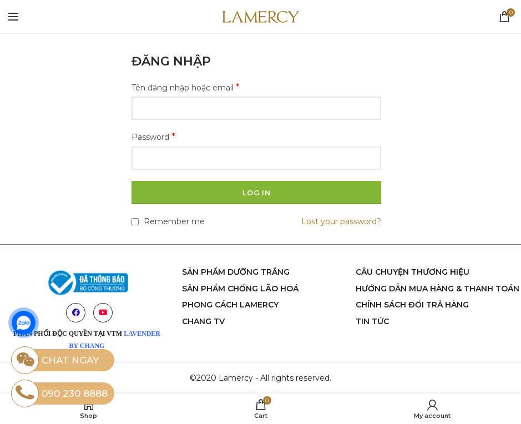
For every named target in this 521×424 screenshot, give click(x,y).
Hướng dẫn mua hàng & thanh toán (437, 289)
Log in (256, 192)
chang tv (203, 321)
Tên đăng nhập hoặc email (185, 87)
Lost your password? (341, 221)
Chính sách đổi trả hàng (412, 305)
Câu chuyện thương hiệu (412, 272)
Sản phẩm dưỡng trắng (236, 272)
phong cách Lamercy (230, 305)
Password (153, 137)
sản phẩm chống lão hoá (240, 289)
